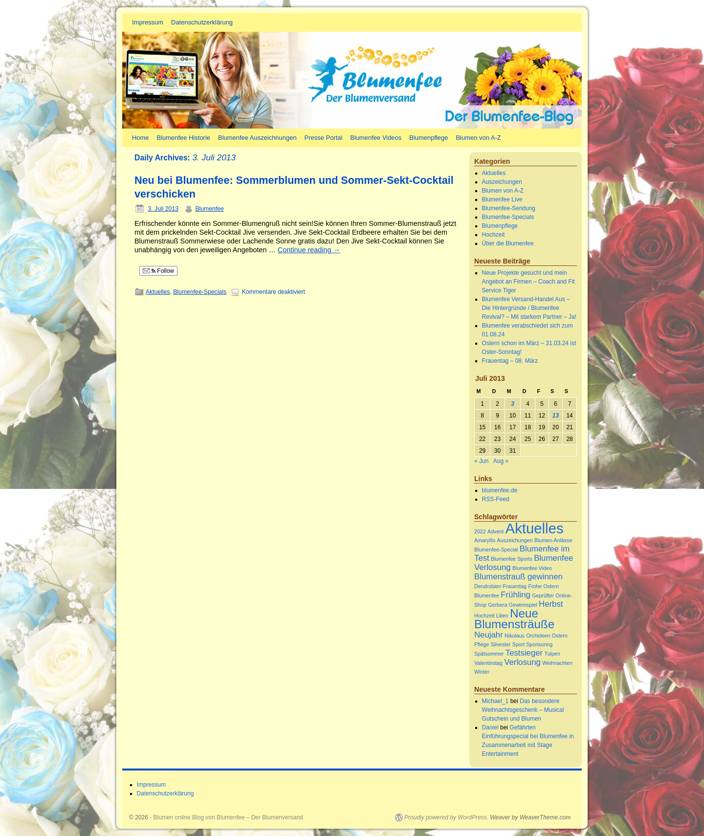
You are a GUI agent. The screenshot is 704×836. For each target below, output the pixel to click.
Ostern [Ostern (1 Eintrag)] (560, 635)
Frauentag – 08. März (510, 360)
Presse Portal (324, 137)
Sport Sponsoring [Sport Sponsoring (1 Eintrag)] (532, 644)
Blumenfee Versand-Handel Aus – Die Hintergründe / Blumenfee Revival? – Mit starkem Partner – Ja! (529, 308)
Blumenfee (209, 208)
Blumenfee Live (502, 199)
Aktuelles (158, 291)
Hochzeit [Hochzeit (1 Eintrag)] (484, 615)
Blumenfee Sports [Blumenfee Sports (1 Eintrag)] (511, 559)
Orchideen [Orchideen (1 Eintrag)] (538, 635)
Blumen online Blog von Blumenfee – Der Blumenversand (228, 817)
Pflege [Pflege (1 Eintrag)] (481, 644)
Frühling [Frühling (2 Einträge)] (515, 594)
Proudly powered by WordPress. (446, 817)
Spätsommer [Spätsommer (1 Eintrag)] (489, 654)
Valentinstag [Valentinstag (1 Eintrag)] (488, 663)
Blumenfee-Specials (199, 291)
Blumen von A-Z (478, 137)
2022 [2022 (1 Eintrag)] (480, 531)
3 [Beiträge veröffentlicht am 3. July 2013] (512, 403)
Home (140, 137)
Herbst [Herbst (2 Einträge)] (551, 604)
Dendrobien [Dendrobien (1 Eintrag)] (487, 586)
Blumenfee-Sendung (508, 208)
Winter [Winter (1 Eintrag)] (481, 672)
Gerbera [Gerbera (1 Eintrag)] (497, 605)
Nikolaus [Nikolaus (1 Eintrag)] (515, 635)
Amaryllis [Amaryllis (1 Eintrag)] (484, 540)
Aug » (500, 461)
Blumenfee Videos (375, 137)
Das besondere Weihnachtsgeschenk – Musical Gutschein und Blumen (523, 710)
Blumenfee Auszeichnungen (257, 137)
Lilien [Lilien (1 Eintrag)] (502, 615)
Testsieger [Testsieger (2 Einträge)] (524, 653)
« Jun (481, 461)
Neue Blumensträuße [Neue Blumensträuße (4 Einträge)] (514, 619)
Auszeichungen (502, 181)
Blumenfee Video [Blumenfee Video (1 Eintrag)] (532, 568)
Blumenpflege (428, 137)
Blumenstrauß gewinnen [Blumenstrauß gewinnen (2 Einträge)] (518, 576)
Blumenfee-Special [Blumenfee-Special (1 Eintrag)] (496, 549)
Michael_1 (495, 701)
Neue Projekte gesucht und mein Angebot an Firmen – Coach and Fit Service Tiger (528, 281)
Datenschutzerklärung (202, 22)
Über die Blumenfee (508, 243)
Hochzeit (493, 234)
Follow (158, 270)
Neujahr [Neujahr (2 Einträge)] (488, 634)
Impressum (147, 22)
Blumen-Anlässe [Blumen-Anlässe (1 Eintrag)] (553, 540)
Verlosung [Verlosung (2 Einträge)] (522, 662)
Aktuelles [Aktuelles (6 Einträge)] (535, 528)
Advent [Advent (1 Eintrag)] (495, 531)
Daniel (490, 727)
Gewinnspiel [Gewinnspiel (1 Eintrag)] (523, 605)
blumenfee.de (500, 490)
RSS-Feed (495, 499)
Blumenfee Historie (183, 137)
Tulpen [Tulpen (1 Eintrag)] (552, 654)
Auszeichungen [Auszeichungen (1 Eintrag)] (515, 540)
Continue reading (309, 250)
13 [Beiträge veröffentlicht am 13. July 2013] (555, 415)
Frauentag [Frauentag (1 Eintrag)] (515, 586)
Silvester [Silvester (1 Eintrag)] (501, 644)
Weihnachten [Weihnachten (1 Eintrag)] (557, 663)
